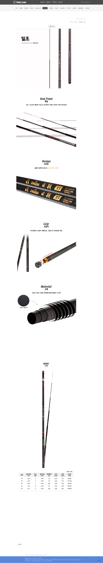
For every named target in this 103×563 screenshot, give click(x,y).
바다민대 (45, 8)
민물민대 (26, 8)
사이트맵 (44, 555)
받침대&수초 (38, 8)
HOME (27, 555)
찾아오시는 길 (87, 2)
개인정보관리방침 (37, 555)
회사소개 (42, 2)
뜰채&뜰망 (80, 8)
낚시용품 (87, 8)
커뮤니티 (60, 2)
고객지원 (54, 2)
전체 (16, 8)
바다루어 (69, 8)
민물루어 (75, 8)
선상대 (56, 8)
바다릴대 (51, 8)
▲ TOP (99, 560)
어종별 (20, 8)
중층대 (31, 8)
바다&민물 (62, 8)
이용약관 (31, 555)
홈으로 (82, 2)
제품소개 (48, 2)
